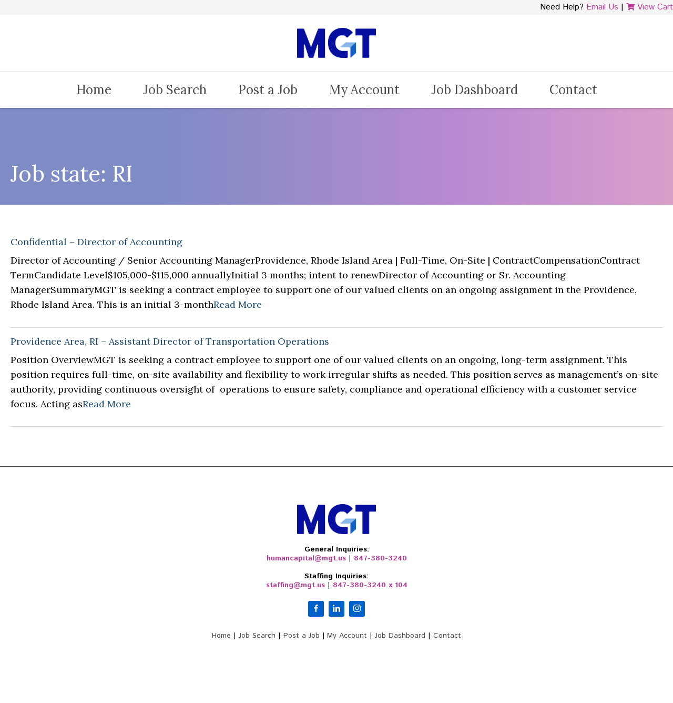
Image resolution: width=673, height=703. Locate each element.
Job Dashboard (474, 90)
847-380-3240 (380, 558)
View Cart (649, 7)
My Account (364, 90)
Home (93, 90)
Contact (573, 90)
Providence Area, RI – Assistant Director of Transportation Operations (170, 341)
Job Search (175, 90)
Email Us (602, 7)
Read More (237, 304)
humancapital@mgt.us (306, 558)
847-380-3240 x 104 (370, 585)
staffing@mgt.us (295, 585)
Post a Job (268, 90)
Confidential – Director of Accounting (96, 242)
